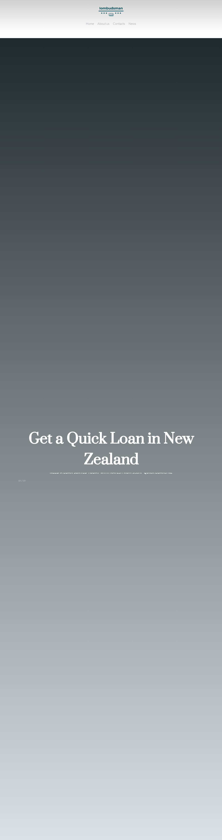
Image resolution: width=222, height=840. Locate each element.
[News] (132, 23)
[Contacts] (119, 23)
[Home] (90, 23)
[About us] (103, 23)
